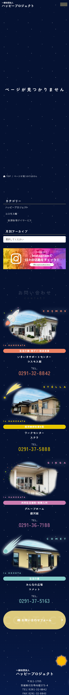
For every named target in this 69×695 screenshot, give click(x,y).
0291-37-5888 (34, 448)
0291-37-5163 (34, 599)
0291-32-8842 (34, 372)
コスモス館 (11, 213)
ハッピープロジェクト (16, 207)
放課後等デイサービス (20, 220)
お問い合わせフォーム (34, 620)
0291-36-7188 (34, 523)
